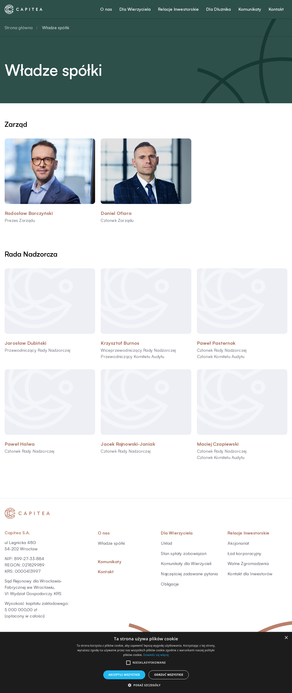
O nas (104, 532)
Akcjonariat (238, 543)
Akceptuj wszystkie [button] (124, 675)
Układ (166, 543)
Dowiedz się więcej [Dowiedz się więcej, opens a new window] (156, 655)
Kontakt (106, 571)
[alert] (146, 662)
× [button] (286, 638)
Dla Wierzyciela (176, 532)
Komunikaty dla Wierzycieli (186, 563)
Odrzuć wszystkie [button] (168, 675)
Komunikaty (110, 561)
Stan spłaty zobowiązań (183, 553)
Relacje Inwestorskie (248, 532)
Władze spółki (111, 543)
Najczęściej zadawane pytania (189, 573)
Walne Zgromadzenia (248, 563)
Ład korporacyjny (244, 553)
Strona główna (19, 27)
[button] (128, 662)
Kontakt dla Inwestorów (250, 573)
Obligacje (170, 583)
